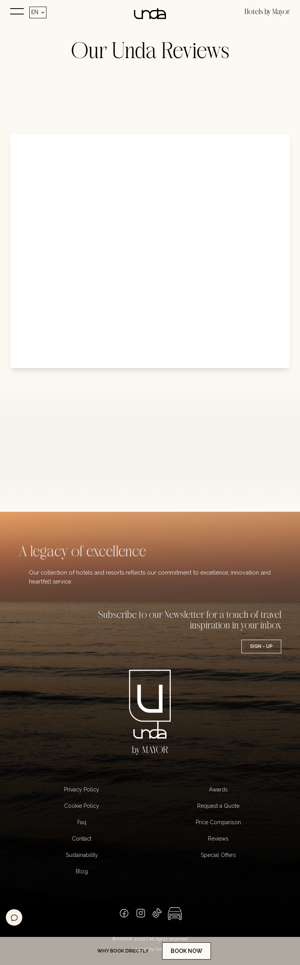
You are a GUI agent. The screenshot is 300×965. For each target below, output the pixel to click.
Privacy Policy (81, 789)
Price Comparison (218, 822)
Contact (81, 839)
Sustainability (82, 855)
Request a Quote (218, 806)
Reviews (218, 839)
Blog (82, 871)
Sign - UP (261, 646)
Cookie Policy (81, 806)
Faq (81, 822)
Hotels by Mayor (267, 12)
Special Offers (218, 855)
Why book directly (122, 951)
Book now (186, 951)
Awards (218, 789)
